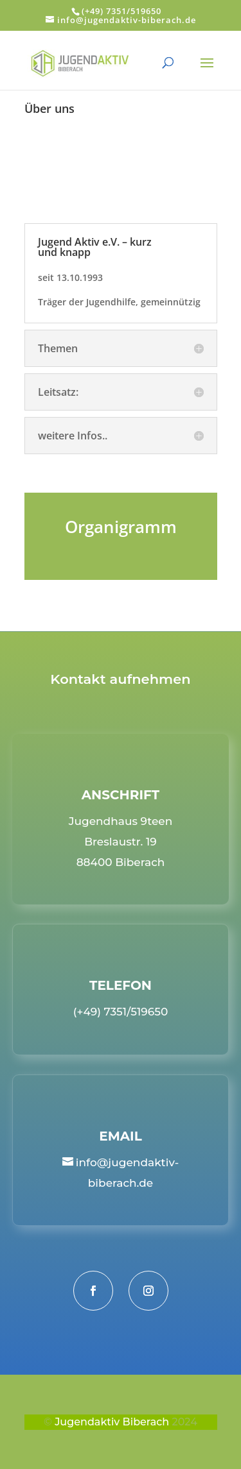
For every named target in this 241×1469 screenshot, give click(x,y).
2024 (184, 1422)
